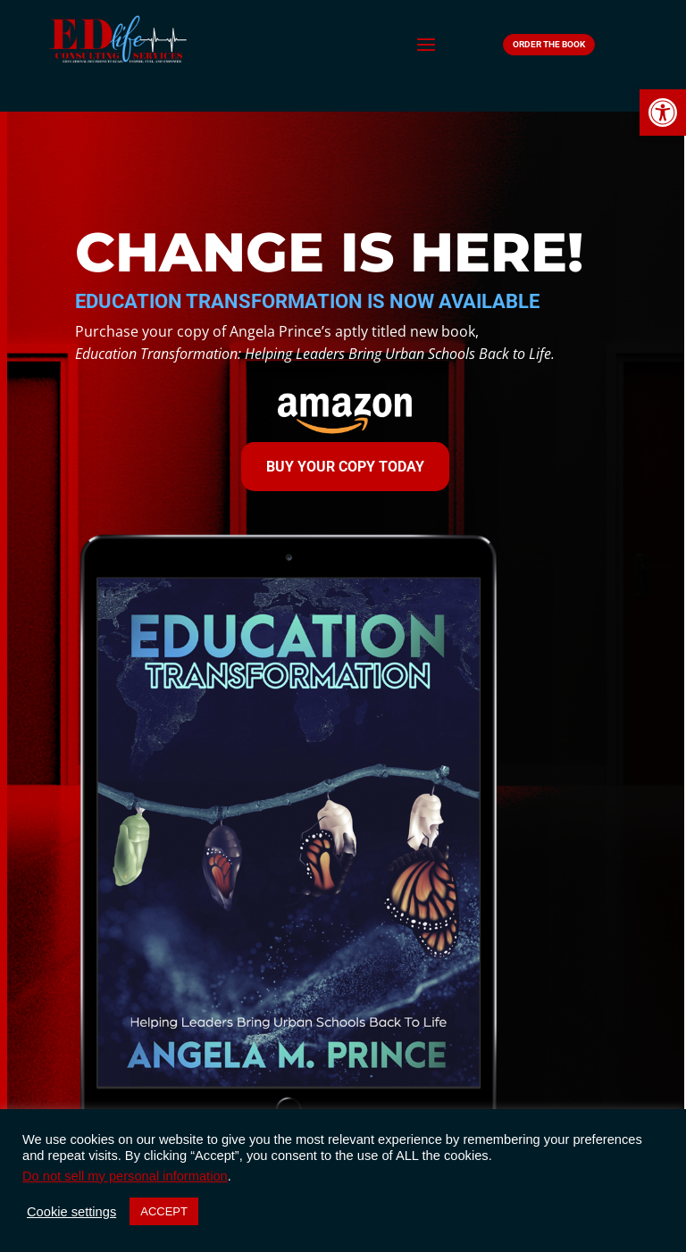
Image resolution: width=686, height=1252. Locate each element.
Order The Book (549, 44)
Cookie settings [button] (71, 1212)
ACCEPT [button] (164, 1211)
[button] (663, 112)
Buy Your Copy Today (345, 466)
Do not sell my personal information (125, 1176)
